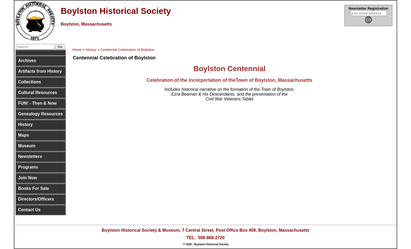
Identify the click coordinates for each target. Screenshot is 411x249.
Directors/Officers (36, 199)
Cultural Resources (37, 92)
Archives (27, 60)
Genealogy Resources (40, 114)
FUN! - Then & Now (37, 103)
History (25, 124)
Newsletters (30, 156)
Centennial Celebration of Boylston (127, 50)
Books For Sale (33, 188)
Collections (29, 82)
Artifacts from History (40, 71)
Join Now (27, 177)
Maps (23, 135)
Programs (28, 167)
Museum (26, 146)
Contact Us (29, 209)
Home (77, 50)
